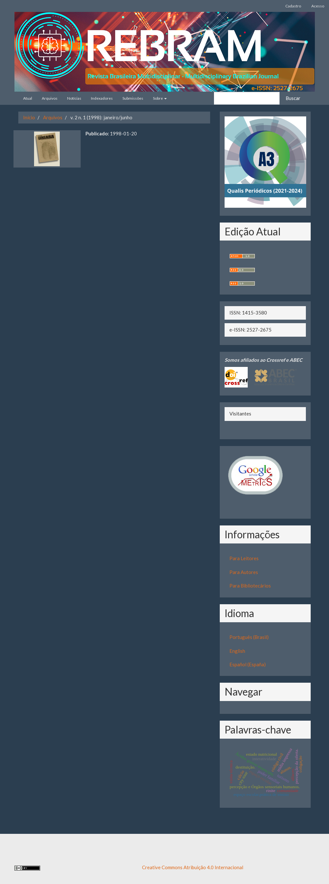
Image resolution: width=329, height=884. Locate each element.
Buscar (293, 98)
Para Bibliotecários (250, 585)
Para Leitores (244, 558)
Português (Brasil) (249, 637)
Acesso (317, 6)
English (237, 651)
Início (29, 117)
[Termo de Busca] (247, 98)
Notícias (74, 98)
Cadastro (293, 6)
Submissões (132, 98)
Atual (27, 98)
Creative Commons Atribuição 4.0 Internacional (192, 867)
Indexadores (102, 98)
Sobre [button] (160, 98)
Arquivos (50, 98)
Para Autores (243, 572)
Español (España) (247, 664)
